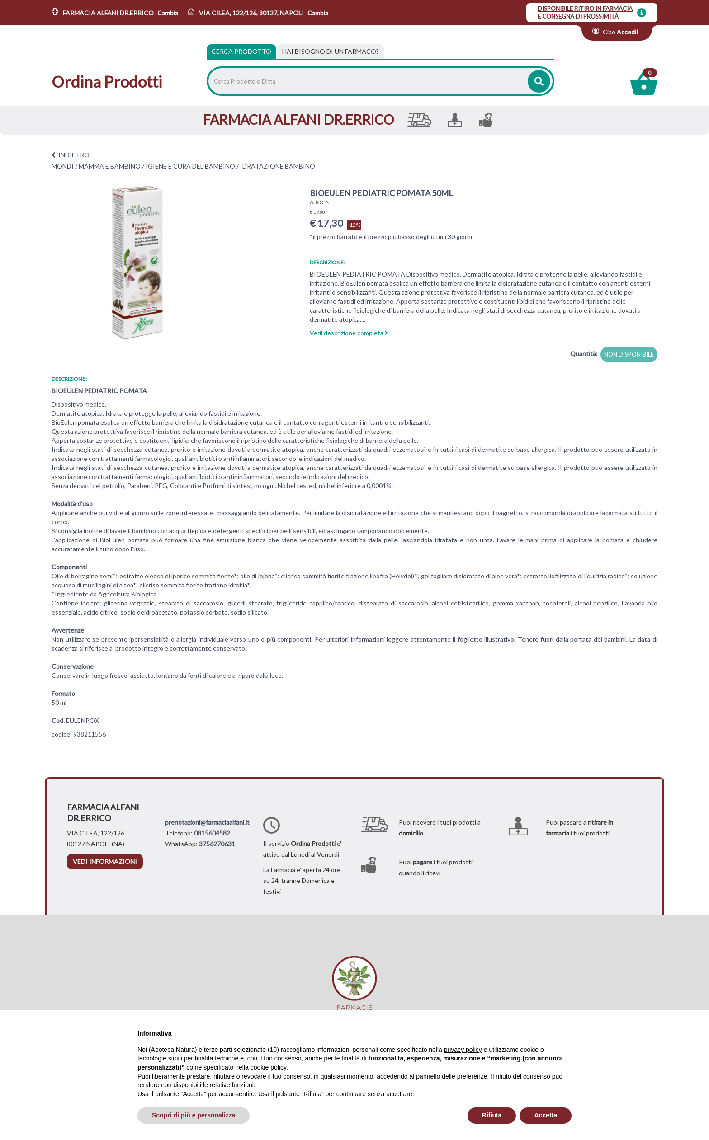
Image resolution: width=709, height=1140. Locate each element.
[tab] (330, 51)
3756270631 (217, 844)
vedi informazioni (105, 861)
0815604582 (212, 833)
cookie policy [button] (268, 1067)
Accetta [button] (545, 1115)
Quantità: (584, 353)
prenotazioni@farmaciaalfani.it (207, 822)
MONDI (63, 166)
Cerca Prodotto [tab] (241, 51)
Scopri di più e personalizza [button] (193, 1115)
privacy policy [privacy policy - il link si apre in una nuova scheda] (463, 1049)
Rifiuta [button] (492, 1115)
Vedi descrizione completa (349, 333)
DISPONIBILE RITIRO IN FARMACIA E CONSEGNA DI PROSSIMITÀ (585, 12)
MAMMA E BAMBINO (110, 166)
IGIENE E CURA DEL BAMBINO (190, 166)
